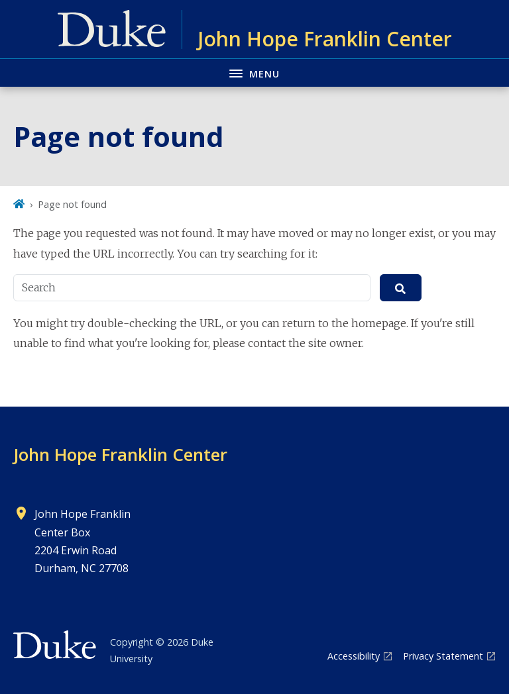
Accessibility (353, 656)
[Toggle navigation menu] (254, 72)
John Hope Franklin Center (120, 454)
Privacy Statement (443, 656)
